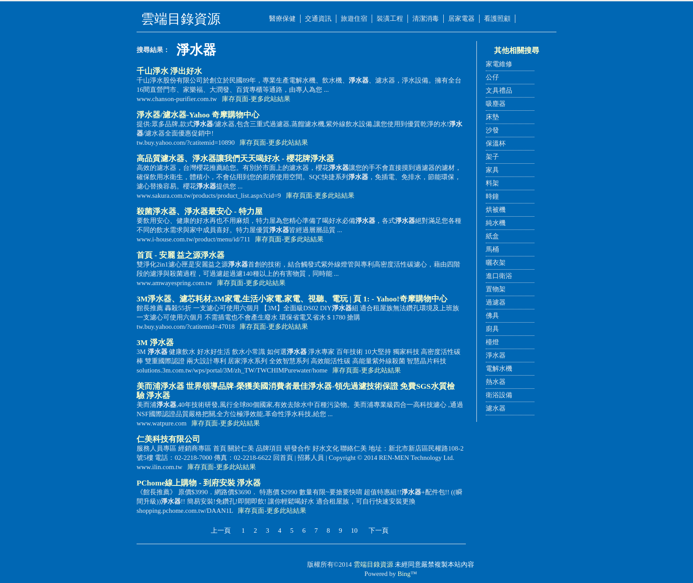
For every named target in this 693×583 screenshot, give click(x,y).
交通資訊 (318, 18)
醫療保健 (282, 18)
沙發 (492, 130)
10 (354, 530)
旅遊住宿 (354, 18)
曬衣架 (496, 262)
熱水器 (496, 381)
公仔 (492, 77)
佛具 (492, 315)
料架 (492, 183)
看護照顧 (497, 18)
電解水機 (499, 368)
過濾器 (496, 302)
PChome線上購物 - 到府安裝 (199, 482)
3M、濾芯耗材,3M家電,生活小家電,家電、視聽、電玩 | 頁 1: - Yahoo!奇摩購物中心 (292, 298)
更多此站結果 (270, 98)
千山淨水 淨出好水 (169, 71)
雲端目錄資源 (373, 564)
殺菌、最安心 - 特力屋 (200, 211)
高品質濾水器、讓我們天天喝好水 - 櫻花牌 (235, 158)
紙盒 (492, 236)
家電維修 (499, 64)
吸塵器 (496, 103)
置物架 (496, 289)
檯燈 (492, 342)
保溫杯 (496, 143)
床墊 (492, 116)
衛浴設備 (499, 395)
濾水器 (496, 408)
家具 (492, 169)
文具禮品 (499, 90)
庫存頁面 (235, 98)
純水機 (496, 222)
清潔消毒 (425, 18)
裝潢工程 (390, 18)
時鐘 (492, 196)
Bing (404, 573)
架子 (492, 156)
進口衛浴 (499, 275)
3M (155, 342)
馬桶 (492, 249)
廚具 (492, 328)
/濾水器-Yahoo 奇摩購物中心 (198, 114)
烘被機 (496, 209)
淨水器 (496, 355)
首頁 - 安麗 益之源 (181, 255)
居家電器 (461, 18)
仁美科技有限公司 (168, 439)
